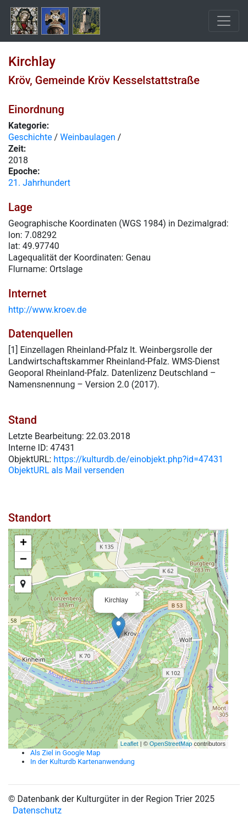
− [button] (23, 560)
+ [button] (23, 543)
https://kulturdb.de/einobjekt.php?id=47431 (138, 459)
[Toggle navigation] (223, 21)
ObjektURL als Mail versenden (66, 470)
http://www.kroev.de (47, 309)
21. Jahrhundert (39, 183)
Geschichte (30, 137)
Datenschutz (37, 810)
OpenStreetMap (171, 743)
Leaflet (129, 743)
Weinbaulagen (87, 137)
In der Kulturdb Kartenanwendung (82, 761)
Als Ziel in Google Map (65, 753)
